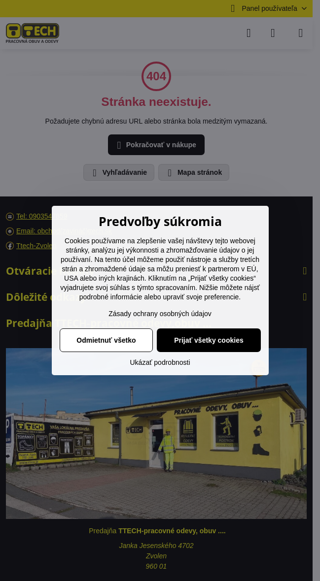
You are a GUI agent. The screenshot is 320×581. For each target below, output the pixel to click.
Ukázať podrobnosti (160, 362)
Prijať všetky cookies (209, 340)
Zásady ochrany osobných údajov (160, 314)
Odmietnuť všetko (106, 340)
